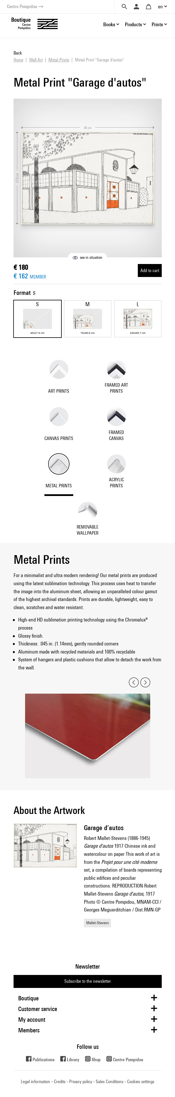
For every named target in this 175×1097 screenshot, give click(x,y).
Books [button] (109, 24)
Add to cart (149, 270)
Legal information (35, 1081)
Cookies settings (140, 1081)
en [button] (160, 6)
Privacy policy (80, 1081)
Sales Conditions (109, 1081)
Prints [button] (157, 24)
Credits (59, 1081)
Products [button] (133, 24)
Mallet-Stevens (97, 922)
